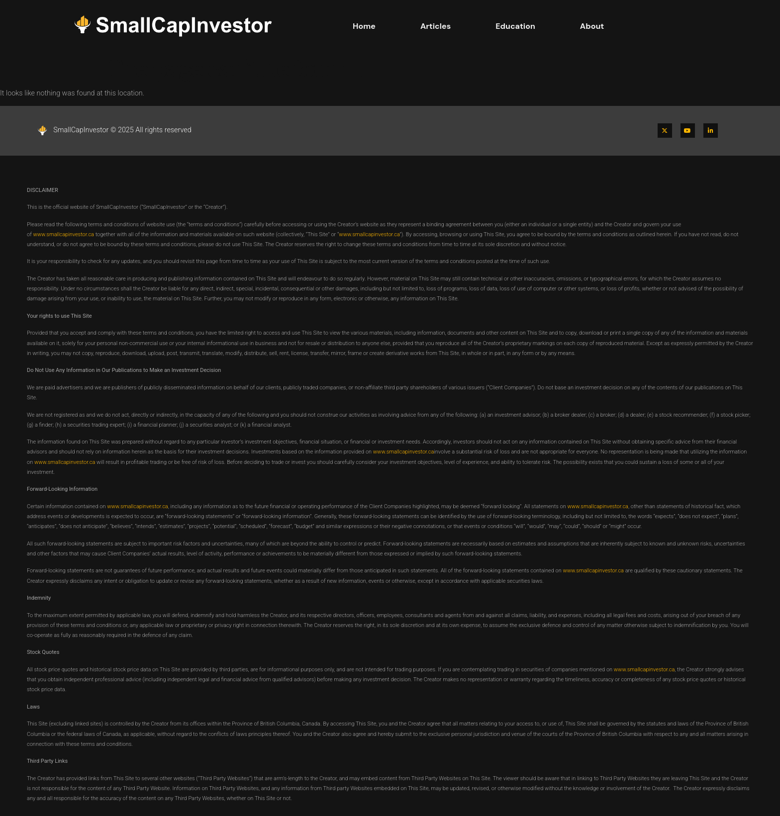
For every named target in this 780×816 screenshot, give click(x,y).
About (592, 26)
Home (364, 26)
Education (515, 26)
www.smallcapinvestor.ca (63, 234)
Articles (435, 26)
